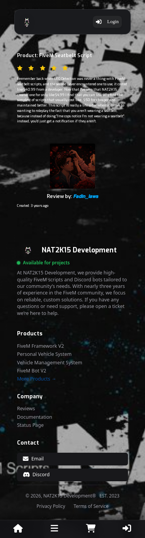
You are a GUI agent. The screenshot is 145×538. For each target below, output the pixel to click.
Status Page (30, 425)
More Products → (36, 379)
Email (33, 458)
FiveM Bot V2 (31, 371)
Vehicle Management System (49, 362)
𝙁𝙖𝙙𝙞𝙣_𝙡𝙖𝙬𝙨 (85, 196)
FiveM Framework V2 (40, 346)
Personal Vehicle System (44, 354)
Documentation (34, 417)
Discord (36, 474)
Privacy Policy (51, 506)
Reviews (26, 408)
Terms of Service (90, 506)
